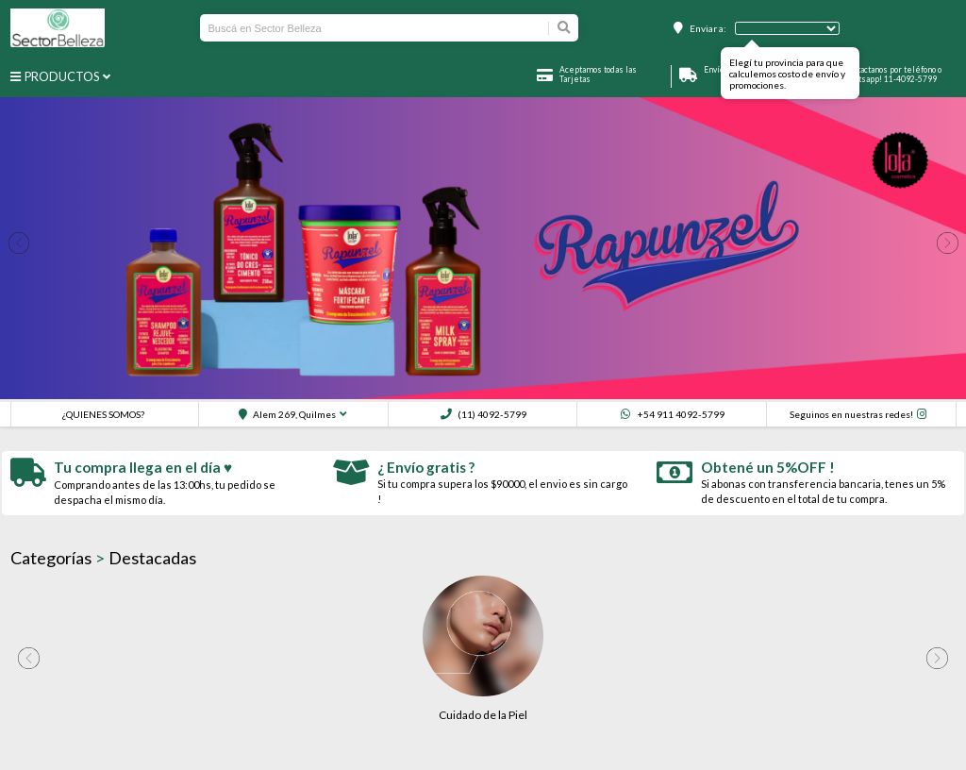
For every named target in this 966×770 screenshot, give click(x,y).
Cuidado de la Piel (483, 715)
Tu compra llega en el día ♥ (143, 467)
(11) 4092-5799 (483, 414)
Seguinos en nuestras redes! (851, 414)
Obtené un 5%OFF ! (768, 467)
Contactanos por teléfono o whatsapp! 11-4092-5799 (892, 74)
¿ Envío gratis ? (426, 467)
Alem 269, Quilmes (287, 414)
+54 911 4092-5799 (672, 414)
